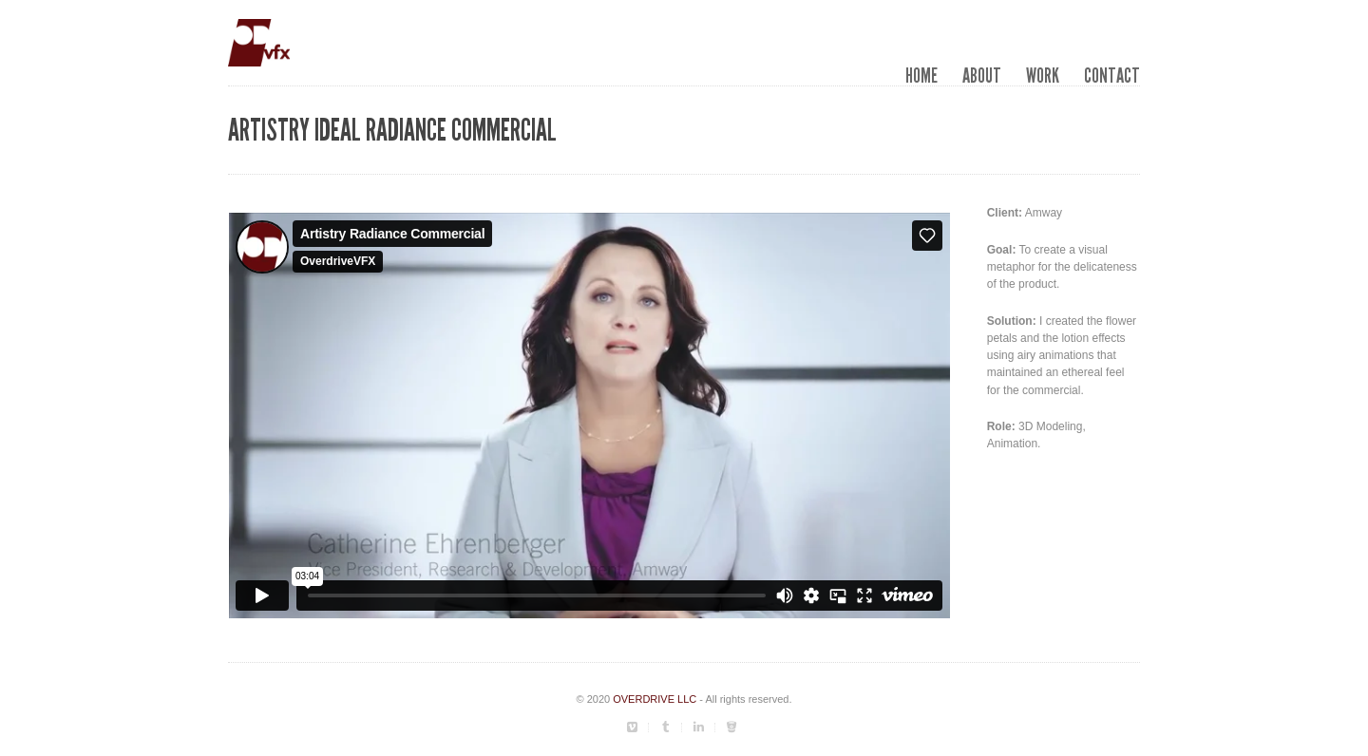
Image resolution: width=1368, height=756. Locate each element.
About (981, 75)
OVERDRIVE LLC (654, 699)
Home (921, 75)
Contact (1112, 75)
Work (1042, 75)
